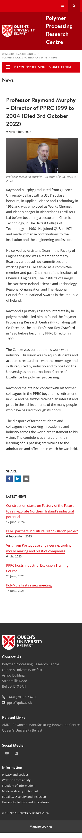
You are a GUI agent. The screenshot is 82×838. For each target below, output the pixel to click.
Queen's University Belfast (22, 730)
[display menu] (8, 67)
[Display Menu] (62, 6)
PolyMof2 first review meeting (29, 585)
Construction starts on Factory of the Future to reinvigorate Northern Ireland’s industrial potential (40, 511)
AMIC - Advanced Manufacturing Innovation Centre (41, 725)
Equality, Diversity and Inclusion (24, 797)
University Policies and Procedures (25, 802)
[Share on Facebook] (9, 479)
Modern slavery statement (20, 791)
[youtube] (7, 753)
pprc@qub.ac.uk (19, 702)
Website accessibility (16, 780)
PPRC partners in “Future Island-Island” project (42, 531)
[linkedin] (16, 753)
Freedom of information (18, 786)
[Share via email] (26, 479)
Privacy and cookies (15, 774)
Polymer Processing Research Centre (24, 57)
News (54, 57)
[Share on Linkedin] (18, 479)
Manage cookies (41, 826)
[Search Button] (74, 6)
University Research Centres (19, 53)
